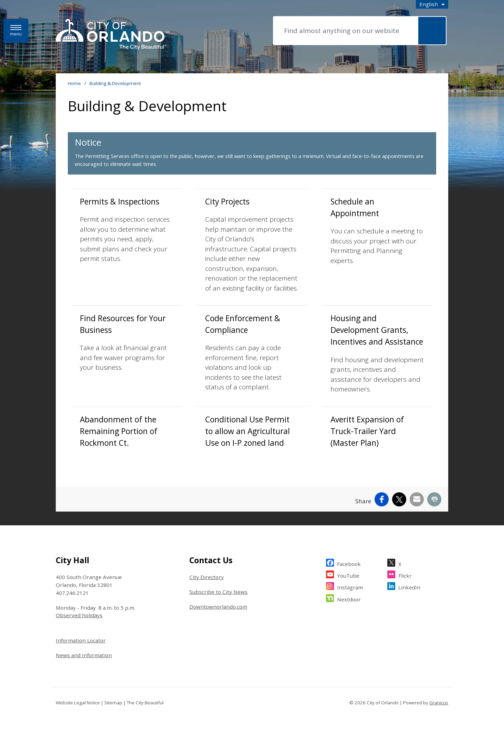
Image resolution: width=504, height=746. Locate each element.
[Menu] (15, 31)
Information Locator (81, 640)
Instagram (350, 586)
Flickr (405, 574)
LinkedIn (409, 586)
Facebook (349, 563)
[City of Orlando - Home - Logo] (112, 35)
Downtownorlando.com (218, 606)
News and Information (84, 655)
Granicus (438, 703)
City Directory (206, 577)
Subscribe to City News (218, 591)
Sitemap (113, 703)
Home (74, 83)
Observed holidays (79, 615)
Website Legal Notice (78, 703)
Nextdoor (349, 598)
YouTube (348, 574)
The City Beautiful (145, 703)
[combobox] (432, 4)
